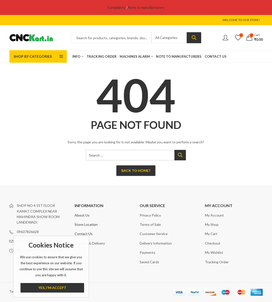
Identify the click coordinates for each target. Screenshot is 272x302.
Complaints (116, 7)
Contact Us (84, 234)
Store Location (86, 224)
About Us (82, 215)
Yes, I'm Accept (52, 288)
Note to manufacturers (146, 7)
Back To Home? (135, 170)
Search (194, 37)
